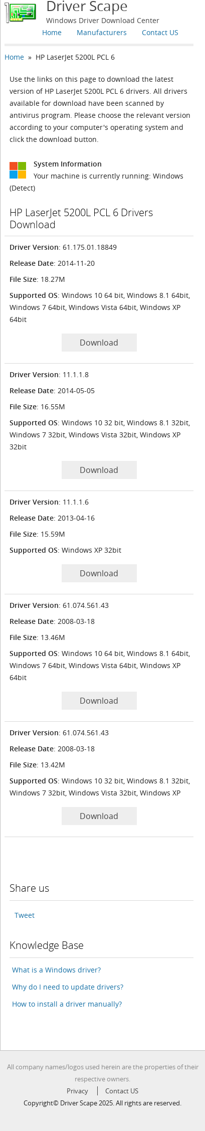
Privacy (77, 1090)
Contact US (160, 32)
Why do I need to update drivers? (67, 987)
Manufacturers (102, 32)
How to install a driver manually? (67, 1004)
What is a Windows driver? (56, 970)
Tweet (25, 915)
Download (99, 342)
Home (52, 32)
